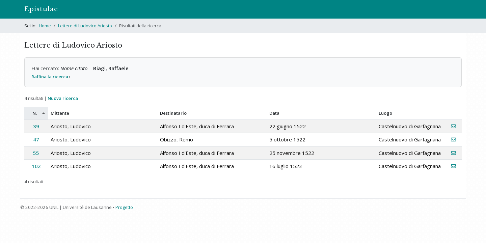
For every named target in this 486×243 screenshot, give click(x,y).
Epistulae (41, 9)
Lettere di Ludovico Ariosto (85, 26)
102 (36, 166)
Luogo (385, 113)
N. (34, 113)
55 (36, 153)
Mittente (60, 113)
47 (36, 139)
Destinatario (173, 113)
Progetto (124, 207)
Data (274, 113)
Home (45, 26)
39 (36, 126)
